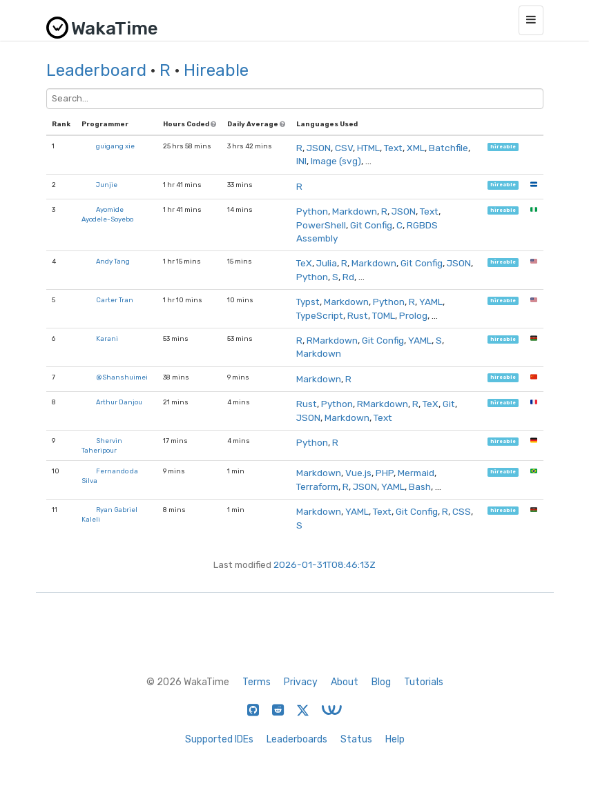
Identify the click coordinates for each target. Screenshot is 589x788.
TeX (304, 262)
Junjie (106, 184)
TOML (383, 315)
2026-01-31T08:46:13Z (324, 564)
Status (356, 739)
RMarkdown (332, 340)
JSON (319, 147)
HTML (368, 147)
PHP (385, 472)
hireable (503, 147)
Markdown (354, 211)
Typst (308, 301)
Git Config (371, 224)
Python (312, 211)
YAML (431, 301)
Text (393, 147)
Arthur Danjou (119, 402)
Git (449, 403)
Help (395, 739)
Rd (348, 276)
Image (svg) (336, 160)
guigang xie (115, 146)
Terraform (317, 486)
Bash (420, 486)
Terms (256, 682)
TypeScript (319, 315)
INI (301, 160)
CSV (344, 147)
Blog (381, 682)
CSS (461, 511)
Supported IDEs (219, 739)
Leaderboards (297, 739)
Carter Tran (114, 300)
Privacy (301, 682)
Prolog (413, 315)
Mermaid (416, 472)
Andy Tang (113, 261)
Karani (107, 338)
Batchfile (448, 147)
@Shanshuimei (122, 377)
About (344, 682)
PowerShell (321, 224)
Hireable (216, 70)
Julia (326, 262)
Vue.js (358, 472)
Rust (357, 315)
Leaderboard (96, 70)
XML (416, 147)
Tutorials (423, 682)
